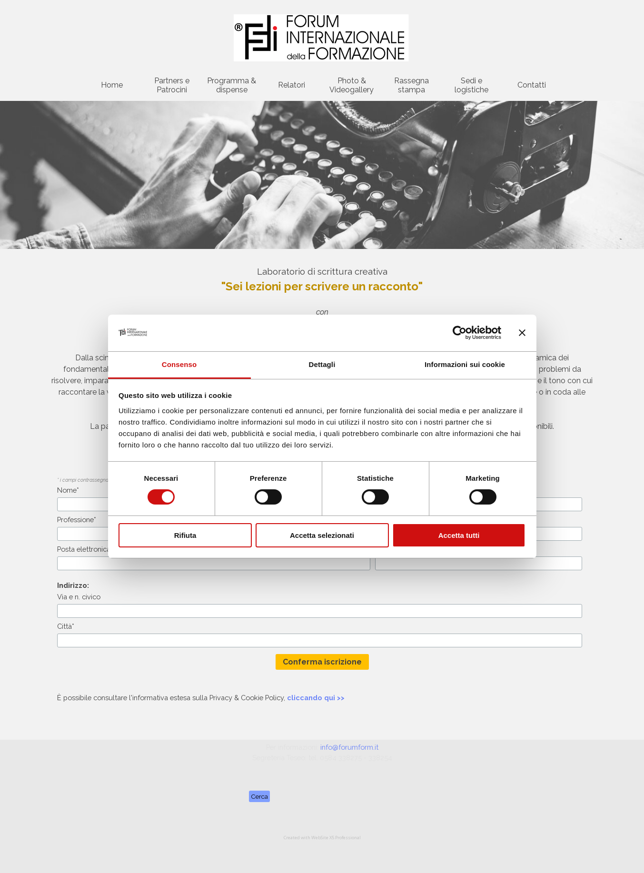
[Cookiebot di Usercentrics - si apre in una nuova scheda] (459, 333)
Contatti (531, 84)
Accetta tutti (459, 535)
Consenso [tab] (179, 364)
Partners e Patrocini (171, 85)
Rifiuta (185, 535)
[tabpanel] (322, 698)
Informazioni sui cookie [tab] (465, 364)
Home (112, 84)
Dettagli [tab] (322, 364)
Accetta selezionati (322, 535)
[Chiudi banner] (522, 332)
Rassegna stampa (411, 85)
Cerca (259, 796)
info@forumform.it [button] (349, 747)
